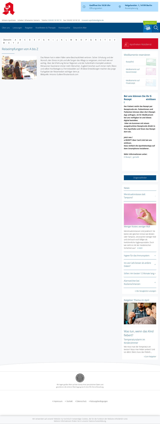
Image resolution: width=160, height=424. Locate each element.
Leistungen (17, 27)
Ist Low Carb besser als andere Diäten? (137, 265)
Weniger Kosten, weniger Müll (137, 226)
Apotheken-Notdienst (138, 44)
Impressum (58, 401)
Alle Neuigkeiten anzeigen (146, 291)
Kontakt (69, 401)
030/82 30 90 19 (54, 20)
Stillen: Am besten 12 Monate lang (139, 273)
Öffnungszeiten (95, 8)
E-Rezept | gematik (131, 157)
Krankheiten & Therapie (46, 27)
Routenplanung (131, 8)
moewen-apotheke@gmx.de (93, 20)
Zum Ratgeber (150, 356)
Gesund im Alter (80, 27)
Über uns (6, 27)
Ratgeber (29, 27)
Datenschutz (81, 401)
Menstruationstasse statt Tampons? (134, 196)
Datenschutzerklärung (97, 421)
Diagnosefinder (140, 177)
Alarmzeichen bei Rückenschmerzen (132, 282)
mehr (140, 248)
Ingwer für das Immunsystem (136, 255)
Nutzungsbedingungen (99, 401)
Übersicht (7, 40)
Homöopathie (64, 27)
